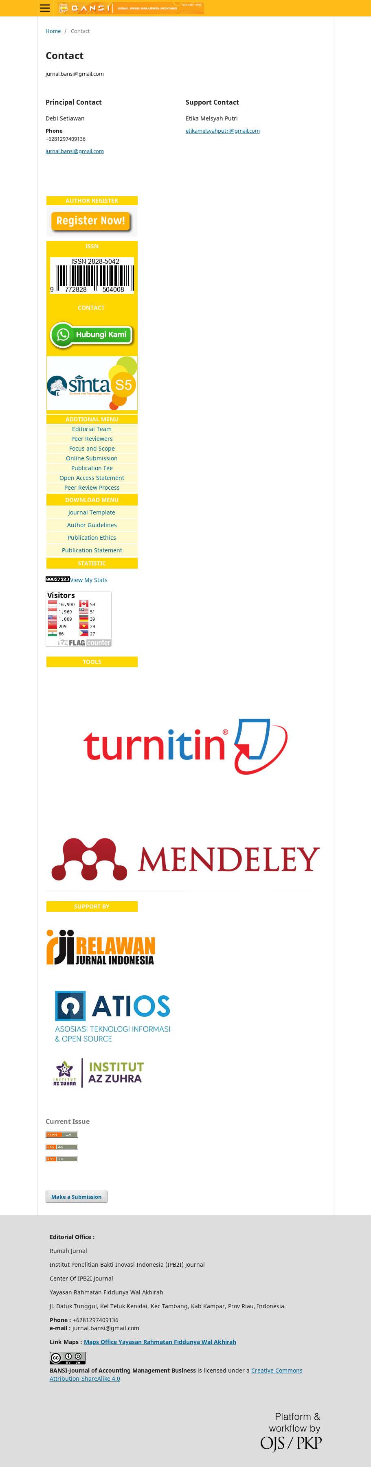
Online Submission (92, 458)
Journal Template (91, 512)
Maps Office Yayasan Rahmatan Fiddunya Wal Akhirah (160, 1342)
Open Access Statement (91, 478)
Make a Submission (76, 1196)
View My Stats (89, 580)
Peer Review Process (92, 487)
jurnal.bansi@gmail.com (75, 151)
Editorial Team (92, 429)
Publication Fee (92, 468)
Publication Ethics (92, 537)
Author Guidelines (92, 525)
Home (53, 31)
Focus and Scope (92, 448)
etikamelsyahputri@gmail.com (223, 130)
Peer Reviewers (92, 438)
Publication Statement (92, 550)
